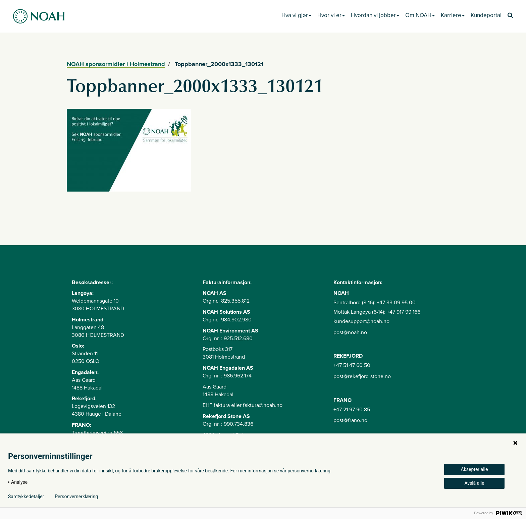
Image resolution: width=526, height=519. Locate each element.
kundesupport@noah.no (361, 321)
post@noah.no (350, 332)
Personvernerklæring (76, 496)
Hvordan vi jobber (375, 15)
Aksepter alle (474, 469)
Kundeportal (486, 15)
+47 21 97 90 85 (351, 409)
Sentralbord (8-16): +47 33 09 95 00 (374, 302)
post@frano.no (350, 420)
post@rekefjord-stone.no (362, 376)
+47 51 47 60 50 (351, 365)
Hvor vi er (331, 15)
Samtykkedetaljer (26, 496)
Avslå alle (474, 483)
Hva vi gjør (296, 15)
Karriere (453, 15)
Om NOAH (420, 15)
